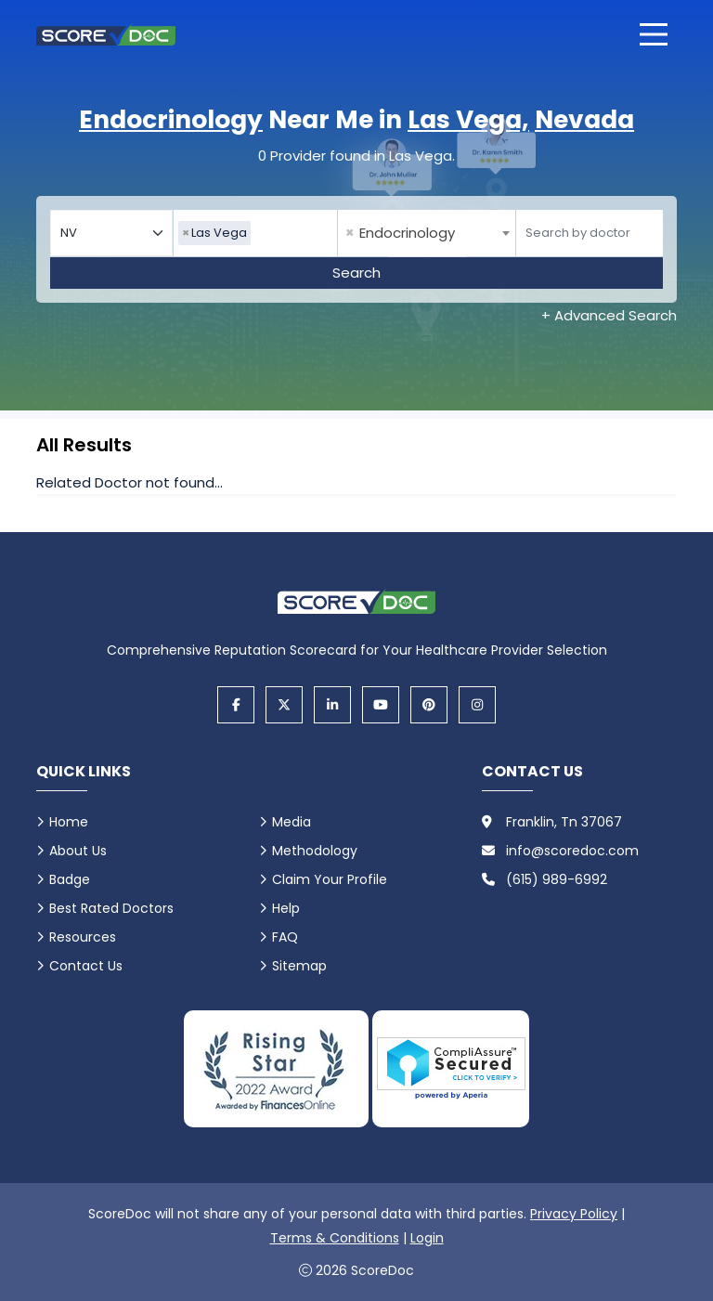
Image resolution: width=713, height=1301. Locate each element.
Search (356, 272)
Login (427, 1238)
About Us (78, 850)
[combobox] (255, 233)
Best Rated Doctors (111, 908)
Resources (82, 937)
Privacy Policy (573, 1213)
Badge (69, 879)
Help (286, 908)
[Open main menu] (653, 34)
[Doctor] (589, 233)
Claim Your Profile (329, 879)
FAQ (285, 937)
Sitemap (299, 965)
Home (68, 822)
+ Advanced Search (609, 315)
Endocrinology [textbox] (400, 233)
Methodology (314, 850)
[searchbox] (260, 233)
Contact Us (86, 965)
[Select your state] (111, 233)
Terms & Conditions (334, 1238)
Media (291, 822)
